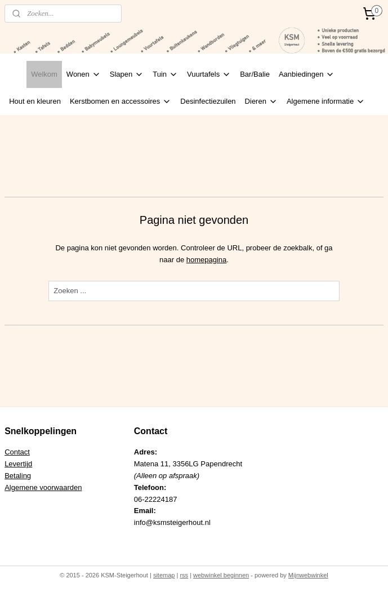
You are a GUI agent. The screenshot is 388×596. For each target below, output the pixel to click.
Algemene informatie (326, 101)
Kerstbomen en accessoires (120, 101)
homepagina (206, 259)
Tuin (165, 74)
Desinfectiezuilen (207, 101)
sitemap (164, 575)
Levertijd (18, 464)
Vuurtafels (209, 74)
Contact (17, 452)
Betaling (18, 475)
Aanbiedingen (307, 74)
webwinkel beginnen (221, 575)
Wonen (83, 74)
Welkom (44, 74)
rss (184, 575)
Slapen (127, 74)
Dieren (261, 101)
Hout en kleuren (35, 101)
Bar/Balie (255, 74)
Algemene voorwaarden (43, 487)
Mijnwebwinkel (308, 575)
